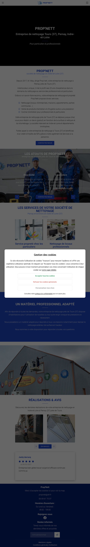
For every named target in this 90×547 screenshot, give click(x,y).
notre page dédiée (49, 269)
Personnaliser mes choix (45, 288)
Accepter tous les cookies (45, 275)
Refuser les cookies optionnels (45, 282)
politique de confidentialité (43, 293)
